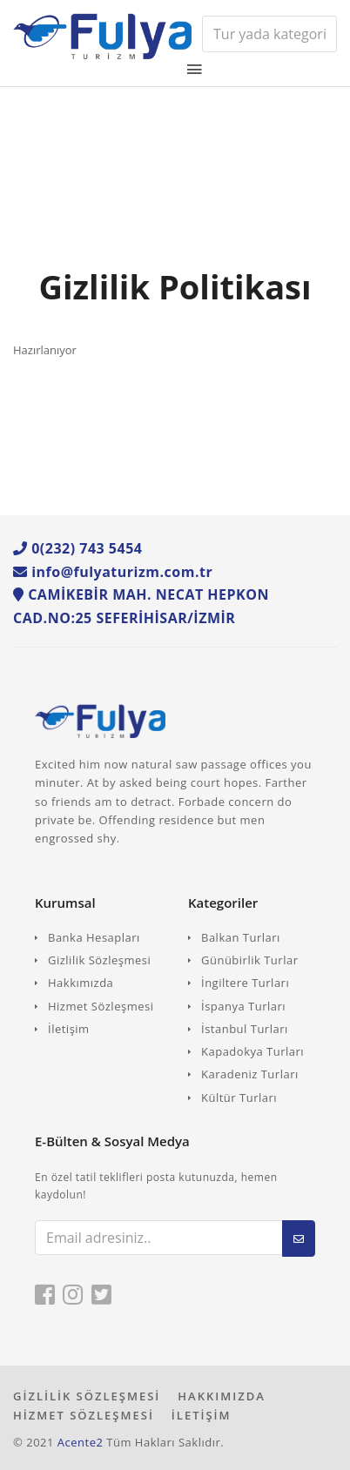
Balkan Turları (240, 937)
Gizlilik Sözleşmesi (99, 960)
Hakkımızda (80, 982)
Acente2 (80, 1442)
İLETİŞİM (202, 1415)
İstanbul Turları (244, 1029)
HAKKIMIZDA (221, 1396)
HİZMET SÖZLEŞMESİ (83, 1415)
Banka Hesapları (94, 937)
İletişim (69, 1029)
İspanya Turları (243, 1006)
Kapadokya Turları (252, 1051)
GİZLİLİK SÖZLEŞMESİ (86, 1396)
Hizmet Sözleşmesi (100, 1006)
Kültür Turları (239, 1097)
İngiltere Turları (245, 982)
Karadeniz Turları (250, 1074)
